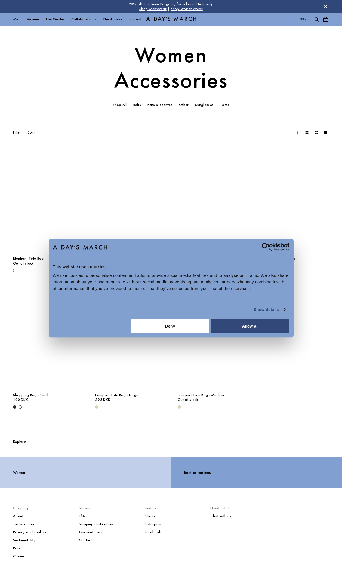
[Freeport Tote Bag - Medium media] (212, 337)
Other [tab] (184, 104)
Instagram (153, 524)
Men (16, 19)
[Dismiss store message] (325, 6)
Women (33, 19)
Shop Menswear (153, 9)
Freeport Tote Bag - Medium (201, 395)
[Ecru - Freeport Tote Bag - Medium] (179, 407)
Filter (17, 132)
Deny (170, 326)
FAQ (82, 516)
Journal (135, 19)
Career (19, 556)
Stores (150, 516)
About (18, 516)
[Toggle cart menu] (325, 19)
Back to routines (197, 472)
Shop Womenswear (187, 9)
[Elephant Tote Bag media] (47, 201)
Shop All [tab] (120, 104)
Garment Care (91, 532)
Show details (266, 309)
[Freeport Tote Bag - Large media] (129, 337)
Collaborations (83, 19)
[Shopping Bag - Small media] (47, 337)
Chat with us (220, 516)
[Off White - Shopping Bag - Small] (20, 407)
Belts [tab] (137, 104)
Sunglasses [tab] (204, 104)
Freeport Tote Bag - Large (116, 395)
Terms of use (23, 524)
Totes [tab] (224, 104)
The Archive (112, 19)
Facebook (153, 532)
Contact (85, 540)
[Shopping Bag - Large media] (294, 201)
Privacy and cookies (29, 532)
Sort (31, 132)
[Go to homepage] (171, 19)
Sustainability (24, 540)
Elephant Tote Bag (28, 258)
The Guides (55, 19)
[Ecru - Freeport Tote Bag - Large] (96, 407)
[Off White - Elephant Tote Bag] (14, 270)
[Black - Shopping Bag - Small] (14, 407)
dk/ (303, 19)
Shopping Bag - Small (30, 395)
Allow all (250, 326)
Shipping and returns (96, 524)
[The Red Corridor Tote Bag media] (129, 201)
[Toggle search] (316, 19)
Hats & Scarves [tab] (159, 104)
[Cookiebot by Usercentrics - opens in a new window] (265, 247)
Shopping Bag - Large (278, 258)
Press (17, 548)
